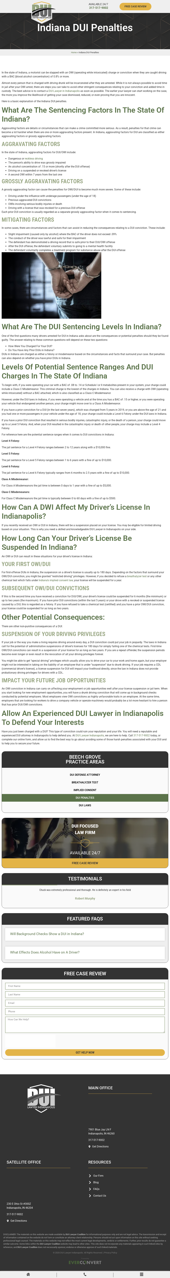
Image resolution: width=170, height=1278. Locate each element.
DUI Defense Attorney (85, 780)
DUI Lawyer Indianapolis (90, 741)
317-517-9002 (98, 7)
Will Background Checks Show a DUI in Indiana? (47, 939)
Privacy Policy (110, 1258)
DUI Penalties (85, 803)
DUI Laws (85, 810)
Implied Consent (85, 795)
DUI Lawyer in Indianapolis (64, 96)
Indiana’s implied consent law (56, 585)
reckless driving (34, 164)
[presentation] (30, 1046)
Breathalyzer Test (85, 788)
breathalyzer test (137, 581)
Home (74, 58)
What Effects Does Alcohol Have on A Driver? (45, 958)
